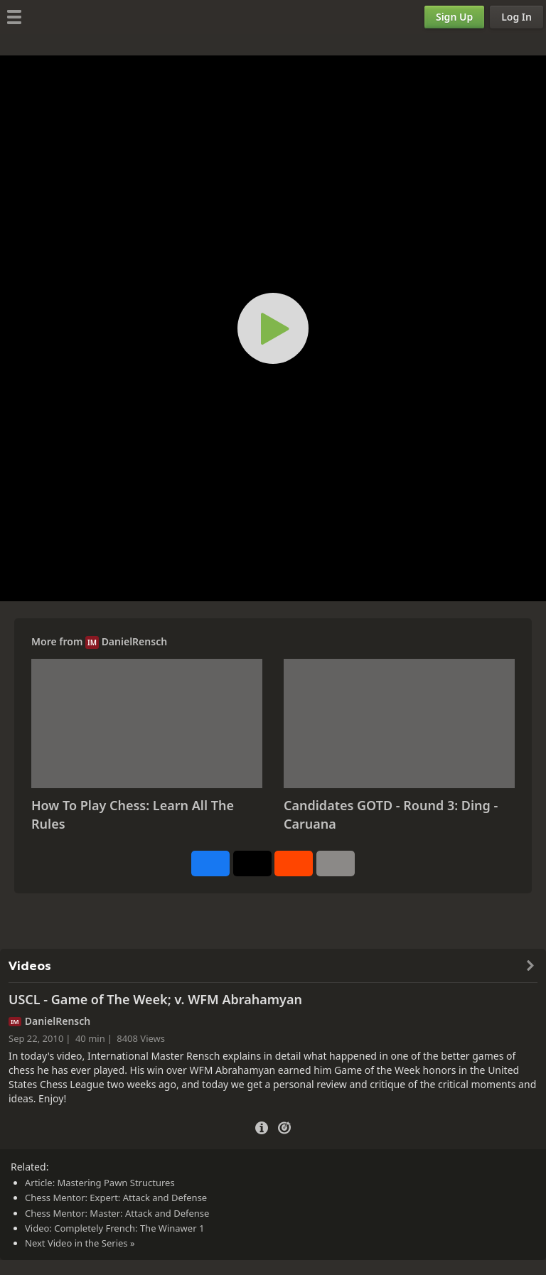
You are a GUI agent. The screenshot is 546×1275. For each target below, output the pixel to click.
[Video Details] (261, 1126)
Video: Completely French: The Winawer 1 (114, 1228)
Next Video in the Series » (80, 1243)
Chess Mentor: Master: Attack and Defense (117, 1213)
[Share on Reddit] (293, 863)
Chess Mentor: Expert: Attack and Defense (116, 1197)
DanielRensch (134, 641)
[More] (335, 863)
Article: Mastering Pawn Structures (100, 1182)
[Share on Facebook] (210, 863)
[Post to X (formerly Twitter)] (252, 863)
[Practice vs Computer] (284, 1126)
